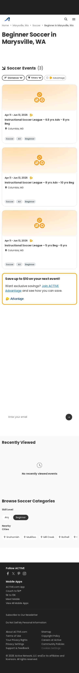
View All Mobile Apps (17, 603)
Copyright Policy (50, 636)
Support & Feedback (17, 648)
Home (5, 25)
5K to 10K (11, 595)
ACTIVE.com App (15, 587)
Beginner (21, 517)
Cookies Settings (50, 648)
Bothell (63, 537)
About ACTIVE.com (16, 631)
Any (7, 517)
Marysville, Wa (21, 25)
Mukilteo (30, 537)
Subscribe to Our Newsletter (22, 615)
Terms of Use (13, 636)
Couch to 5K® (13, 591)
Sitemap (46, 631)
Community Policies (52, 644)
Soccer (36, 25)
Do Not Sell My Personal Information (26, 622)
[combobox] (13, 78)
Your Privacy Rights (16, 640)
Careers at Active (51, 640)
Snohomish (11, 537)
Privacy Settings (15, 644)
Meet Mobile (13, 599)
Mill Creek (47, 537)
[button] (34, 78)
